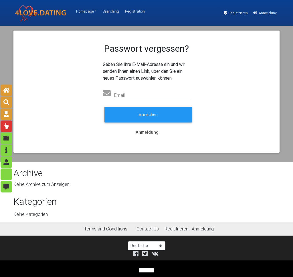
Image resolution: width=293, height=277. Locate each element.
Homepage (85, 11)
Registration (135, 11)
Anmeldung (264, 13)
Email (119, 95)
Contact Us (147, 229)
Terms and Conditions (105, 229)
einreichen (148, 114)
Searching (110, 11)
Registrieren (236, 13)
